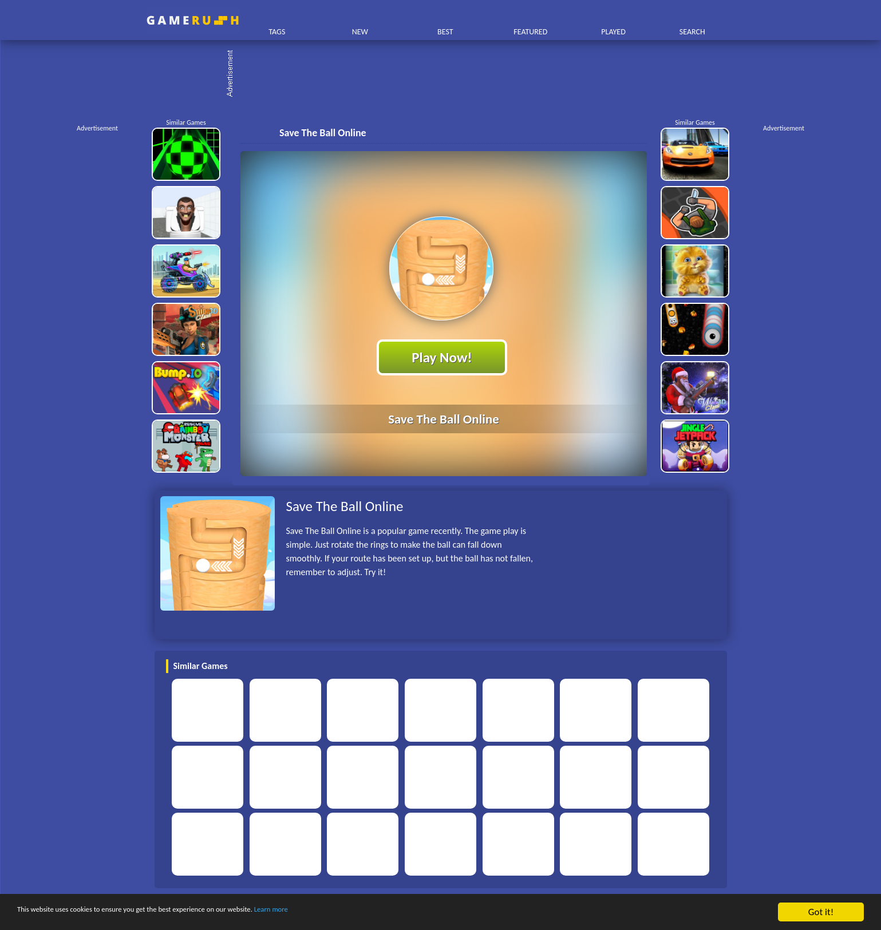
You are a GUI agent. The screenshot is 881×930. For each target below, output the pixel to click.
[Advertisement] (446, 74)
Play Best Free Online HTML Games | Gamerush (192, 20)
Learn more (357, 913)
